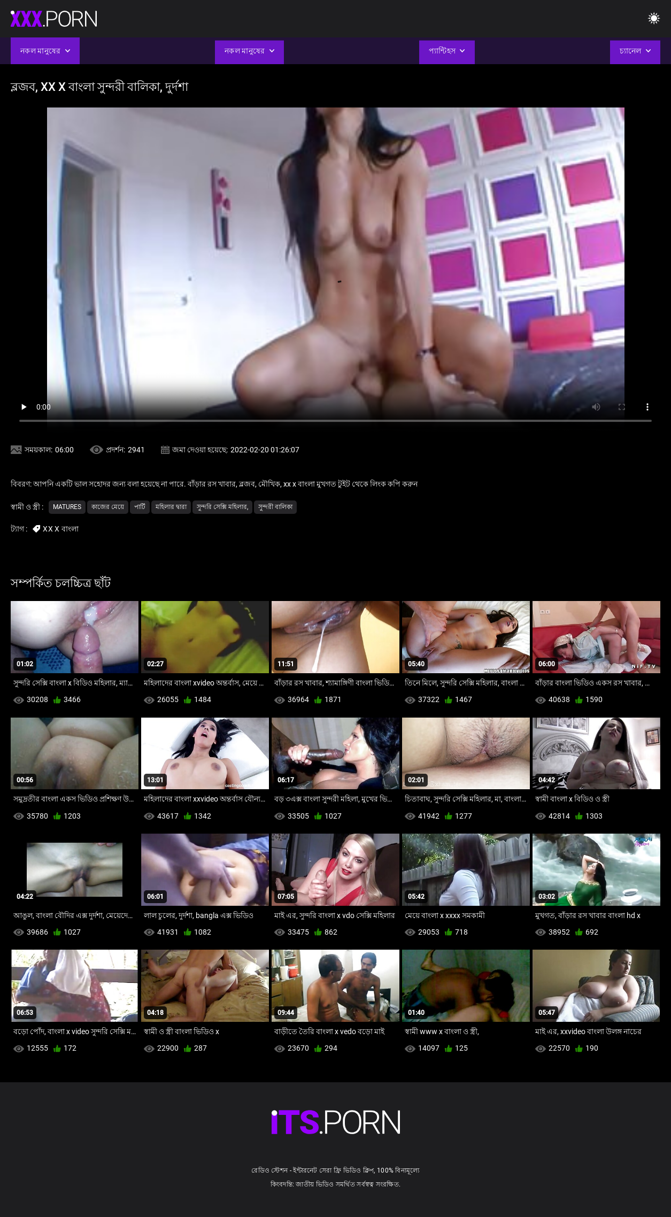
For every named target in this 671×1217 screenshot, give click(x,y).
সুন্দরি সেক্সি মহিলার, (222, 507)
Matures (67, 507)
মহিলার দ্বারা (171, 507)
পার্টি (139, 507)
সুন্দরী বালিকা (275, 507)
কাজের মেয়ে (107, 507)
